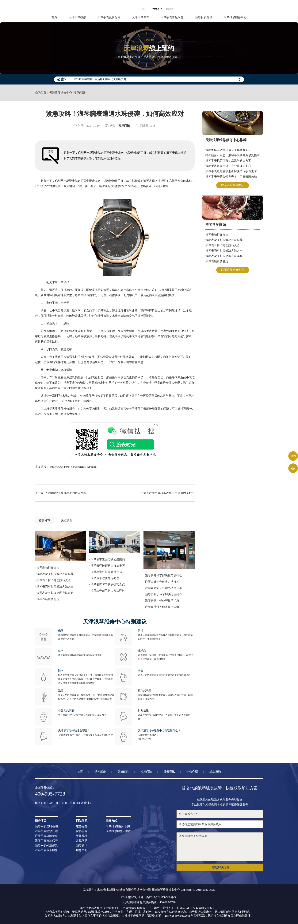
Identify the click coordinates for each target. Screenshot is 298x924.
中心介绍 (192, 771)
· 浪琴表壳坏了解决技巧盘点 (107, 584)
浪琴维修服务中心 (235, 18)
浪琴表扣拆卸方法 (216, 234)
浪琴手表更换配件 (108, 18)
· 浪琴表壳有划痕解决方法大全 (54, 586)
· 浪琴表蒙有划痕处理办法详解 (54, 592)
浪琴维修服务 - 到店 (118, 826)
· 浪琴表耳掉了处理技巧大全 (53, 580)
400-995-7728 (144, 739)
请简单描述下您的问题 (219, 846)
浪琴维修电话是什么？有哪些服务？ (228, 149)
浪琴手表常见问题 (172, 18)
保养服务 (81, 831)
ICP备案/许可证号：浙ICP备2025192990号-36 (149, 897)
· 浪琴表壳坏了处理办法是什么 (162, 588)
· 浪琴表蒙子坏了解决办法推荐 (162, 594)
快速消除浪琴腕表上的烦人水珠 (66, 492)
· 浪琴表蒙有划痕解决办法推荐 (54, 574)
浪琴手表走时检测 (46, 826)
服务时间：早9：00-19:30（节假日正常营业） (63, 803)
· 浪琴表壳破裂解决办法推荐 (107, 565)
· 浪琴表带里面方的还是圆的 (107, 559)
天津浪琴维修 (77, 18)
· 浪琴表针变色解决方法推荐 (161, 581)
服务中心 (81, 850)
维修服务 (81, 826)
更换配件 (123, 771)
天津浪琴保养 (140, 18)
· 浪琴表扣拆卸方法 (47, 567)
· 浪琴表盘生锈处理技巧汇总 (161, 600)
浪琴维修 (100, 771)
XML (212, 889)
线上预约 (215, 771)
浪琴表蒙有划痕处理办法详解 (224, 256)
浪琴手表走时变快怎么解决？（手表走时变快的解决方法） (232, 171)
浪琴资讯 (81, 845)
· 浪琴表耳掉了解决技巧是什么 (162, 575)
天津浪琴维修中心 (60, 92)
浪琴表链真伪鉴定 (216, 261)
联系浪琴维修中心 (232, 185)
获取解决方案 (220, 867)
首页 (54, 18)
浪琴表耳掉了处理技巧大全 (222, 245)
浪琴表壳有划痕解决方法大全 (224, 250)
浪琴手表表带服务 (46, 850)
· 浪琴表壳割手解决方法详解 (107, 590)
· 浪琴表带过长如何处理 (104, 578)
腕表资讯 (169, 771)
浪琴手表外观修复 (46, 845)
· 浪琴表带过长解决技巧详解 (161, 606)
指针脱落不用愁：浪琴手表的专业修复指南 (232, 155)
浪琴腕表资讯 (203, 18)
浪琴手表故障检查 (46, 836)
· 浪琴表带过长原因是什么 (105, 571)
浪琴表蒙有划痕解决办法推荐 (224, 240)
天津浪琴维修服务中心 (66, 408)
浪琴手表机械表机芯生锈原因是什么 (172, 492)
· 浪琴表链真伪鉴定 (47, 599)
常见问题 (79, 92)
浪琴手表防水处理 (46, 831)
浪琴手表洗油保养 (46, 840)
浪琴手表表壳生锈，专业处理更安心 (228, 165)
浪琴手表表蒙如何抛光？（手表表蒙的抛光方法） (232, 176)
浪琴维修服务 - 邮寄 (118, 831)
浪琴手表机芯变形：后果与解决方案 (228, 160)
